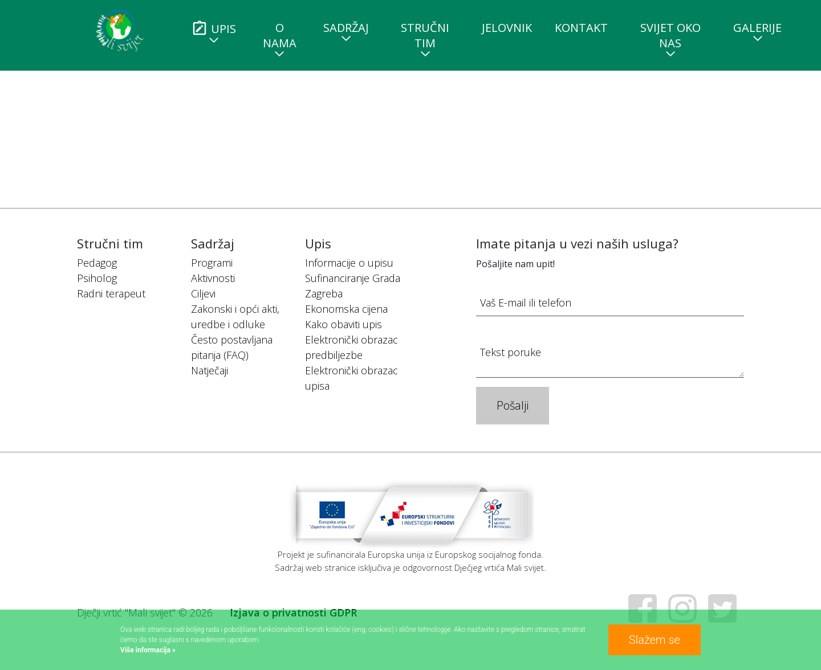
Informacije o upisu (349, 262)
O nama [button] (279, 35)
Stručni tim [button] (425, 35)
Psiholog (97, 278)
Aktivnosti (213, 278)
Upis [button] (213, 28)
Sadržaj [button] (346, 27)
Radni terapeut (111, 293)
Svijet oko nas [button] (670, 35)
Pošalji (513, 405)
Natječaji (209, 370)
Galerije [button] (757, 27)
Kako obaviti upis (343, 324)
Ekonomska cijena (346, 309)
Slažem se (654, 640)
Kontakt (581, 27)
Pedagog (97, 262)
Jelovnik (507, 27)
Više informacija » (148, 650)
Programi (212, 262)
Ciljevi (203, 293)
